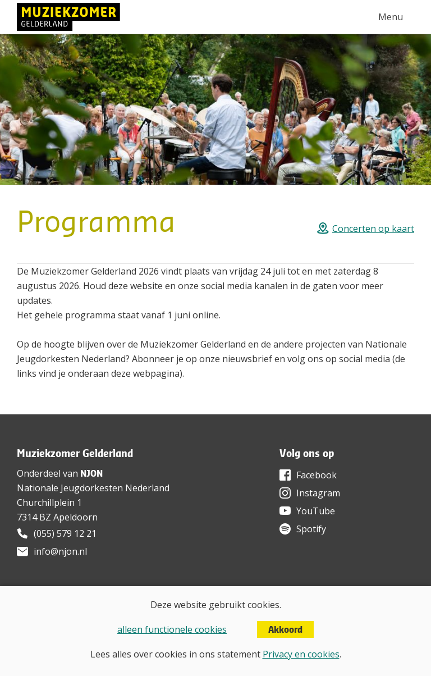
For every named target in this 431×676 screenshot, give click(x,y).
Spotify (311, 529)
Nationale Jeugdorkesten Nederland (93, 488)
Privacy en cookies (301, 654)
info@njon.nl (60, 551)
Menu (390, 17)
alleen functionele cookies (172, 629)
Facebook (316, 475)
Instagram (318, 493)
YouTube (315, 511)
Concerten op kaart (373, 228)
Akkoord (285, 629)
